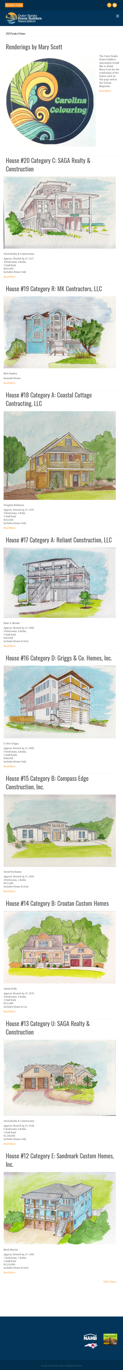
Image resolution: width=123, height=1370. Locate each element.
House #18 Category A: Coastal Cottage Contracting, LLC (49, 399)
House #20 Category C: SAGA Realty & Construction (48, 164)
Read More (105, 90)
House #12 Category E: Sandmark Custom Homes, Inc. (60, 1160)
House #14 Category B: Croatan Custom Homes (57, 903)
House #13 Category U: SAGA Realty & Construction (48, 1027)
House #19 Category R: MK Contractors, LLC (54, 288)
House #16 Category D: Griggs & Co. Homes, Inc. (59, 657)
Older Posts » (110, 1281)
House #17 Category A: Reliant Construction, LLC (59, 539)
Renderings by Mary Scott (34, 46)
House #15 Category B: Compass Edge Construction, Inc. (47, 782)
